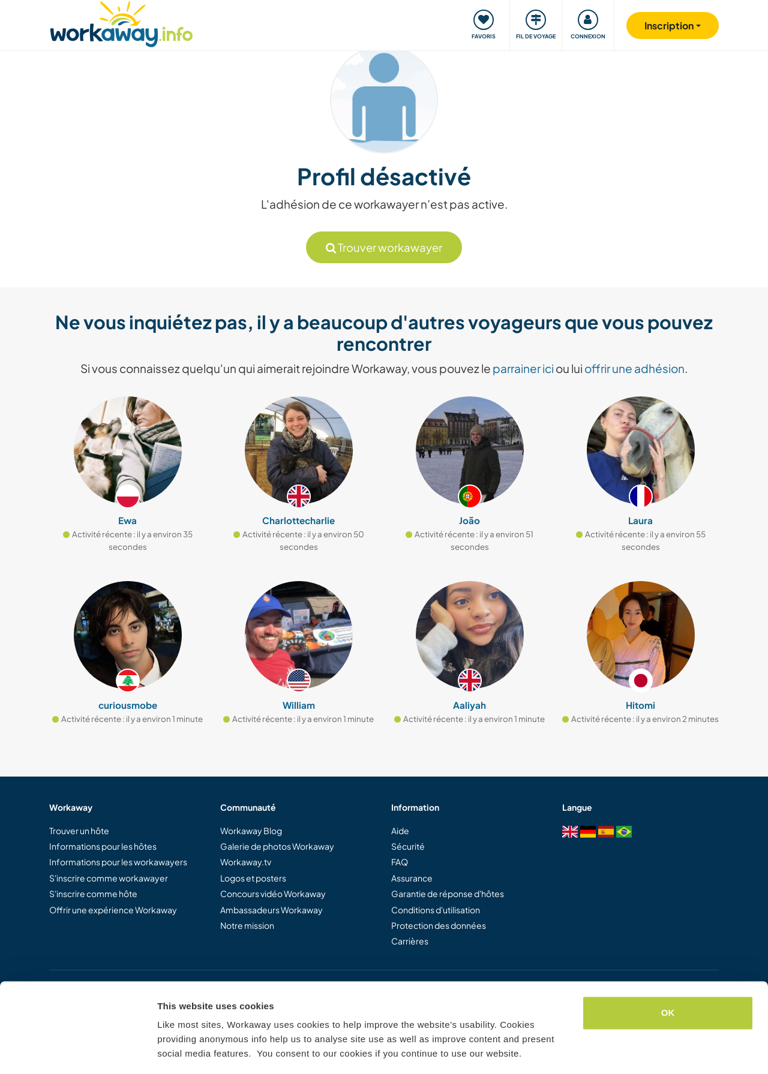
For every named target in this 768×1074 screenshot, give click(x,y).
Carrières (409, 940)
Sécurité (408, 846)
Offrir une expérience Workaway (113, 909)
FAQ (399, 861)
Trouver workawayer (384, 247)
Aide (400, 830)
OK (668, 976)
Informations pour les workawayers (118, 861)
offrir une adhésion (634, 368)
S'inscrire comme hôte (93, 893)
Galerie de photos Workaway (277, 846)
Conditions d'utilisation (435, 909)
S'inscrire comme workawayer (108, 878)
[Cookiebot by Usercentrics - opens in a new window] (77, 1051)
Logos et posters (253, 878)
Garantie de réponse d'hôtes (447, 893)
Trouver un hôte (79, 830)
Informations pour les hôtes (103, 846)
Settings (175, 1050)
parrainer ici (523, 368)
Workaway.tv (245, 861)
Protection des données (438, 925)
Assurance (412, 878)
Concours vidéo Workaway (273, 893)
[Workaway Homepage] (121, 22)
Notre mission (247, 925)
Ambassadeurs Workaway (271, 909)
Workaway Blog (251, 830)
